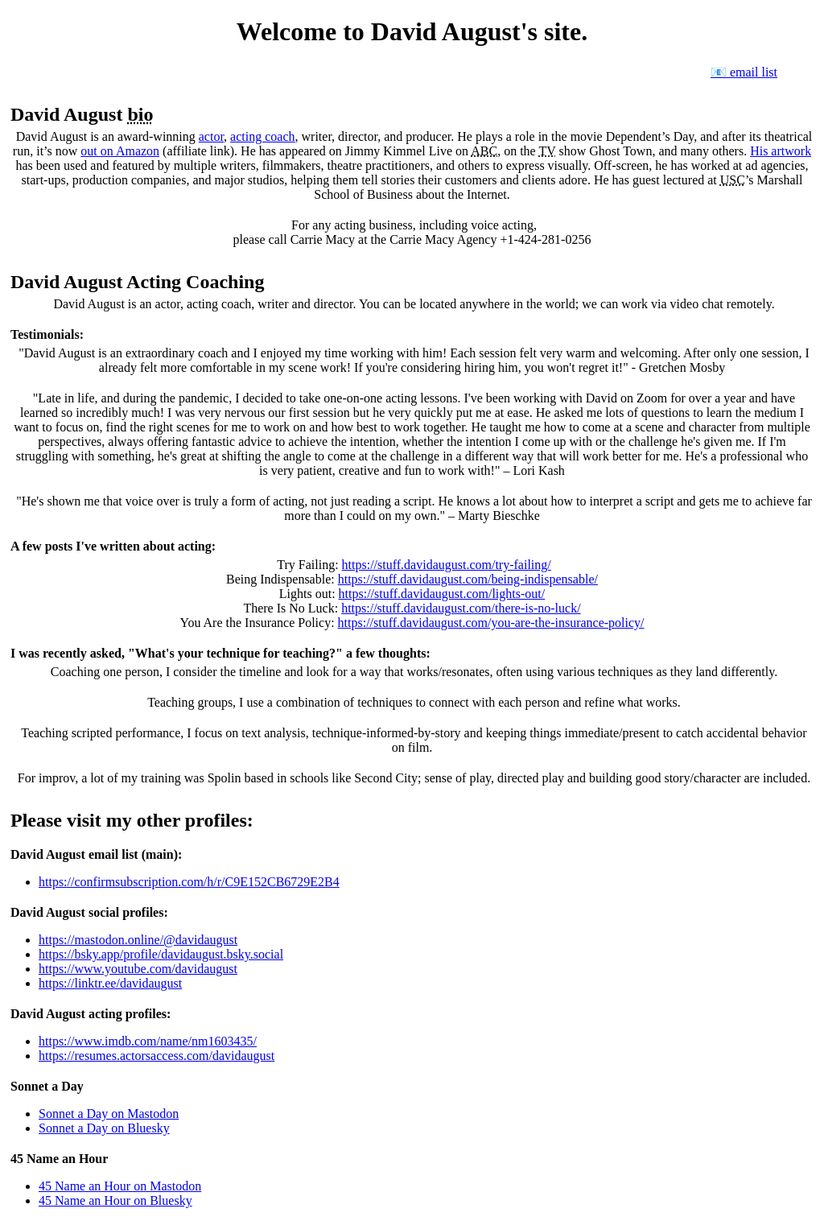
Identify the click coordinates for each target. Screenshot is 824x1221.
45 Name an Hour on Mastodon (120, 1186)
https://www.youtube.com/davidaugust (138, 969)
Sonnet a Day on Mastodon (109, 1113)
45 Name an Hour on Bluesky (115, 1200)
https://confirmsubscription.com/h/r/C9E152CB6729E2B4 (189, 882)
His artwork (780, 151)
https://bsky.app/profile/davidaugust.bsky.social (161, 954)
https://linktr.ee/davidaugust (110, 983)
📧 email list (744, 72)
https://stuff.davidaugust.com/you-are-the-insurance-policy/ (491, 622)
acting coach (262, 136)
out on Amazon (119, 151)
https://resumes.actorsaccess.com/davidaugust (156, 1055)
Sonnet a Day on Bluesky (104, 1128)
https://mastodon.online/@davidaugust (138, 940)
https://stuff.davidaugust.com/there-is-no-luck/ (460, 608)
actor (211, 136)
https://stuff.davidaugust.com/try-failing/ (446, 564)
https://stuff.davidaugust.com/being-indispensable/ (468, 579)
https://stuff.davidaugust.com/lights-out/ (442, 593)
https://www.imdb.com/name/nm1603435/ (148, 1041)
